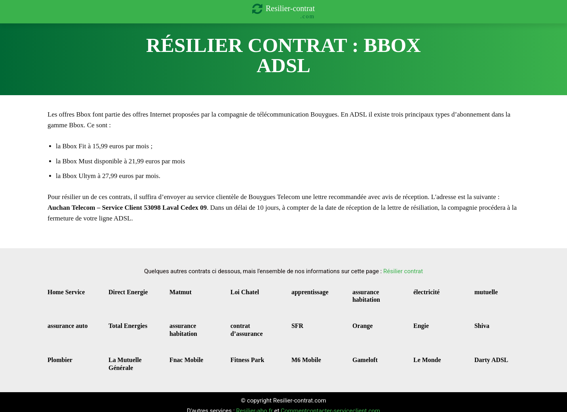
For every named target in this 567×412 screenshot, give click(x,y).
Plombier (58, 354)
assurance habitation (363, 294)
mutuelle (483, 291)
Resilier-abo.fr (254, 403)
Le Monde (424, 354)
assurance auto (64, 323)
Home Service (63, 291)
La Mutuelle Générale (121, 357)
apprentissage (306, 291)
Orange (360, 323)
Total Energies (124, 323)
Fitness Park (244, 354)
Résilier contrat (403, 271)
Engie (419, 323)
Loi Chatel (242, 291)
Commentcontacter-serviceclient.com (330, 403)
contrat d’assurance (252, 323)
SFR (296, 323)
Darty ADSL (488, 354)
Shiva (480, 323)
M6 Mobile (303, 354)
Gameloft (362, 354)
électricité (424, 291)
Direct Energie (124, 291)
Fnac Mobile (183, 354)
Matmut (178, 291)
